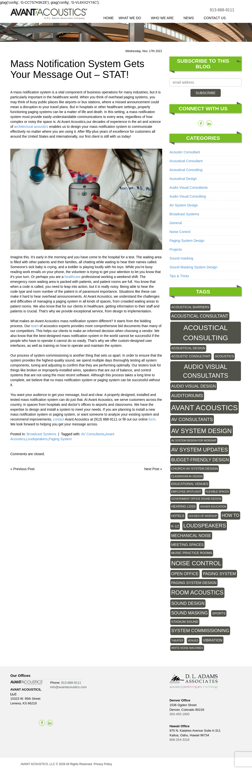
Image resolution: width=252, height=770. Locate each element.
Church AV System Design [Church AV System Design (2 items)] (194, 468)
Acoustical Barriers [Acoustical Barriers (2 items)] (190, 307)
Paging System (60, 439)
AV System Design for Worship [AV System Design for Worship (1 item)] (193, 440)
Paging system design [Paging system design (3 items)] (194, 583)
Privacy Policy (103, 764)
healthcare (72, 277)
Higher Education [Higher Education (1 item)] (213, 506)
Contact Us (215, 18)
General (176, 223)
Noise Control (180, 232)
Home (108, 18)
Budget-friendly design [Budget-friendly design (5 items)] (200, 459)
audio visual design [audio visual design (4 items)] (193, 386)
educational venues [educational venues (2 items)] (189, 484)
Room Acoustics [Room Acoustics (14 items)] (197, 592)
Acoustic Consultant (185, 152)
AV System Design (184, 205)
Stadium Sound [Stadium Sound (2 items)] (184, 622)
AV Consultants (92, 434)
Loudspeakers (37, 439)
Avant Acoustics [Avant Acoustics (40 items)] (204, 408)
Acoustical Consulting (186, 170)
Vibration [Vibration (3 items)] (212, 640)
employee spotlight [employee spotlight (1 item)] (186, 491)
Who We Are (165, 19)
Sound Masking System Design (194, 267)
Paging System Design (187, 241)
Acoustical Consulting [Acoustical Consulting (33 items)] (205, 332)
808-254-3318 (179, 739)
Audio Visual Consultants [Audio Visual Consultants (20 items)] (205, 371)
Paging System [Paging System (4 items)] (219, 573)
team (35, 326)
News (191, 19)
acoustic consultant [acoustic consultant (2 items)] (191, 356)
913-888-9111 (222, 10)
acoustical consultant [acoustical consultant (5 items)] (199, 316)
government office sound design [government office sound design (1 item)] (196, 498)
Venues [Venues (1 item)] (193, 640)
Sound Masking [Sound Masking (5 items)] (189, 612)
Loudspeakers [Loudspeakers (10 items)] (204, 525)
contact (58, 419)
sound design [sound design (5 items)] (188, 603)
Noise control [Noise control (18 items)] (196, 563)
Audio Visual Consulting (188, 196)
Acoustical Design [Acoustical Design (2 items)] (188, 348)
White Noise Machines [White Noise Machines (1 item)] (187, 647)
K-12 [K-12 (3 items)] (175, 526)
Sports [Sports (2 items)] (218, 613)
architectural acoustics (31, 127)
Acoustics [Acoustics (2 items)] (224, 356)
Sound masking (181, 258)
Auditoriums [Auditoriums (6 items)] (187, 395)
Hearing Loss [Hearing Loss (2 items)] (183, 506)
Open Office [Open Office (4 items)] (185, 573)
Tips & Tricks (179, 276)
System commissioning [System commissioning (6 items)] (200, 630)
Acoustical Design (183, 179)
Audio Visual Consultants (189, 187)
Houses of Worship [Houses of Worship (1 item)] (203, 515)
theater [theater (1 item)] (177, 640)
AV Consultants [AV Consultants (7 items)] (192, 419)
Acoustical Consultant (186, 161)
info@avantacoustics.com (68, 687)
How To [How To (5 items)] (230, 515)
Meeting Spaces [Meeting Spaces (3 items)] (187, 544)
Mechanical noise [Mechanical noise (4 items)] (191, 535)
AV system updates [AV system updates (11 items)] (199, 450)
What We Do (132, 19)
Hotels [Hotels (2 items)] (177, 516)
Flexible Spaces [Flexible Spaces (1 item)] (217, 491)
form (152, 419)
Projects (176, 249)
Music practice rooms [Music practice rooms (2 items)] (191, 553)
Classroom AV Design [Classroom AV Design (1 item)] (187, 476)
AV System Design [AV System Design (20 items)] (201, 430)
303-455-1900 (179, 714)
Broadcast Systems (41, 434)
